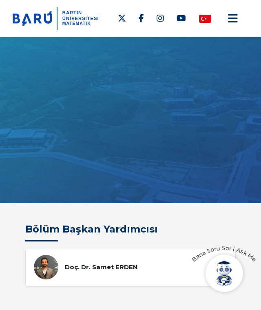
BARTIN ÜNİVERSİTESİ (80, 15)
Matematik (76, 23)
